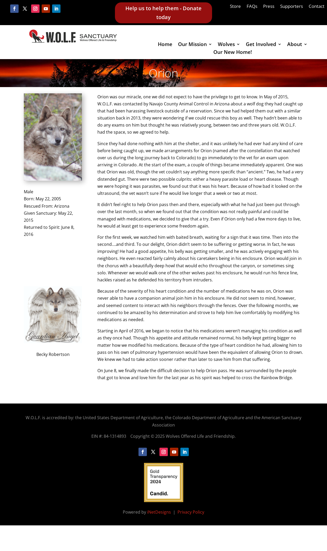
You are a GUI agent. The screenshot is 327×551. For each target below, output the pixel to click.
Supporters (291, 6)
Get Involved (261, 45)
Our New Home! (232, 52)
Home (165, 45)
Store (235, 6)
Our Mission (192, 45)
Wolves (226, 45)
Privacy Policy (191, 512)
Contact (316, 6)
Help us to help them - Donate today (163, 13)
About (294, 45)
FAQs (252, 6)
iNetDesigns (159, 512)
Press (268, 6)
